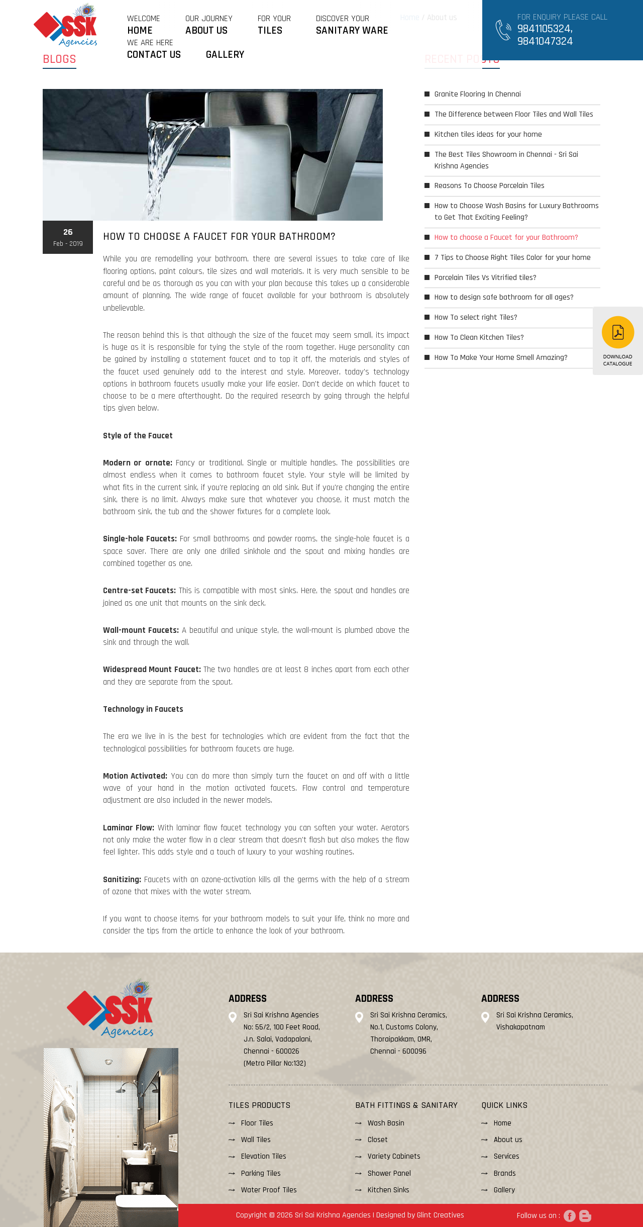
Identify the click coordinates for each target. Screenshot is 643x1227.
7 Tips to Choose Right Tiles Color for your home (513, 257)
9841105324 (544, 29)
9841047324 (545, 41)
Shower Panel (389, 1173)
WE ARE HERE (154, 49)
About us (508, 1140)
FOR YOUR (274, 25)
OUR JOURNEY (209, 25)
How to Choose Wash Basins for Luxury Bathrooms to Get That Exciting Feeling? (517, 212)
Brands (505, 1173)
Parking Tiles (261, 1173)
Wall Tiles (256, 1140)
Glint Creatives (440, 1215)
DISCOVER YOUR (352, 25)
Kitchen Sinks (388, 1190)
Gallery (504, 1190)
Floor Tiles (257, 1123)
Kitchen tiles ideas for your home (488, 134)
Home (502, 1123)
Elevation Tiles (263, 1156)
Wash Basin (386, 1123)
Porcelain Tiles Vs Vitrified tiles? (486, 277)
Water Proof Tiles (269, 1190)
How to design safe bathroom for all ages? (504, 297)
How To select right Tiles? (476, 317)
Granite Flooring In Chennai (478, 94)
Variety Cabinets (394, 1156)
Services (506, 1156)
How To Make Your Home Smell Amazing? (501, 357)
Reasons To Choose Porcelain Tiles (490, 185)
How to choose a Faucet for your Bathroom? (506, 237)
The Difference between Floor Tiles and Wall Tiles (514, 114)
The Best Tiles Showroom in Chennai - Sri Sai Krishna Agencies (506, 160)
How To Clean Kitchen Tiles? (479, 337)
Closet (378, 1140)
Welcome (143, 25)
